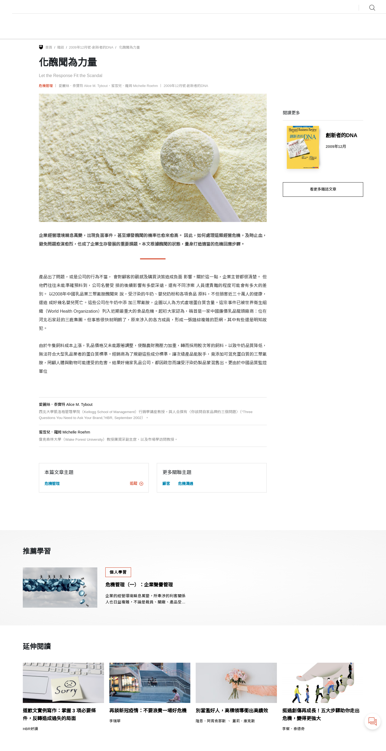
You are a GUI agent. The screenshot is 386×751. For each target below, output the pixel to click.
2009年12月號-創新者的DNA (91, 47)
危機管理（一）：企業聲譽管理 (139, 585)
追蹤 (136, 483)
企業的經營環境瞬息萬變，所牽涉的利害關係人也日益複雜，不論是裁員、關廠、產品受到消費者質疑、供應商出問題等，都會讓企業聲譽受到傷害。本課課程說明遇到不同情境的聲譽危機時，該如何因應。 (145, 599)
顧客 (166, 484)
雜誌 (60, 47)
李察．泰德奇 (293, 729)
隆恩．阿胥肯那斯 (211, 721)
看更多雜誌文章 (323, 189)
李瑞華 (115, 721)
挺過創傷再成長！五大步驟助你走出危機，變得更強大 (320, 714)
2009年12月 (336, 146)
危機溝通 (185, 484)
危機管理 (46, 86)
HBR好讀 (30, 729)
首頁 (48, 47)
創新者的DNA (341, 135)
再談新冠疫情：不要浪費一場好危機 (148, 710)
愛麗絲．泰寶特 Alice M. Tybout (83, 86)
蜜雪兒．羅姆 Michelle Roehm (134, 86)
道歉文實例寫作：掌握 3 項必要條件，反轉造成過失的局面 (59, 714)
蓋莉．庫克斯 (243, 721)
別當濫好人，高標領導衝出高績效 (232, 710)
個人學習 (118, 572)
